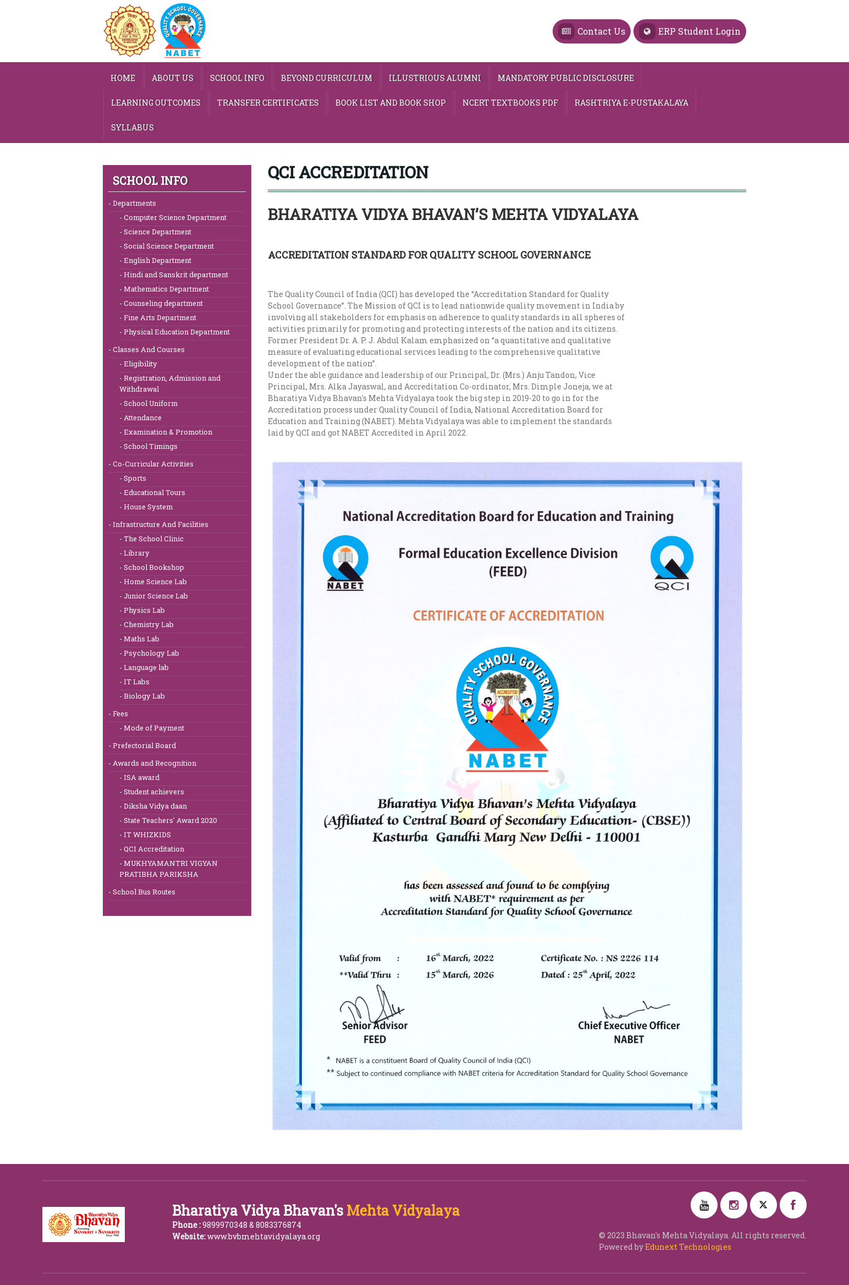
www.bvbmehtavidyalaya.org (263, 1236)
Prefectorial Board (143, 745)
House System (147, 506)
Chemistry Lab (148, 624)
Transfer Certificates (268, 102)
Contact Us (591, 31)
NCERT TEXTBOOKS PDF (510, 102)
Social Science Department (168, 245)
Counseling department (162, 302)
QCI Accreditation (153, 848)
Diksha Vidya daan (154, 805)
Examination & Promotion (167, 431)
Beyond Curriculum (326, 78)
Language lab (145, 667)
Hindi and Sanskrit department (175, 274)
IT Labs (136, 681)
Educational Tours (153, 492)
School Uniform (150, 403)
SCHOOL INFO (237, 78)
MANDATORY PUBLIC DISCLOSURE (566, 78)
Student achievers (153, 791)
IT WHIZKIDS (146, 834)
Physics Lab (143, 609)
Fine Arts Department (159, 317)
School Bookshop (153, 567)
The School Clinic (153, 538)
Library (136, 552)
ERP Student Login (690, 31)
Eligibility (139, 363)
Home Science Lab (154, 581)
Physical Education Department (176, 331)
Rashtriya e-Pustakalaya (631, 102)
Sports (134, 477)
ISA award (140, 777)
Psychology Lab (150, 652)
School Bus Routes (143, 891)
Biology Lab (143, 695)
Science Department (156, 231)
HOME (123, 78)
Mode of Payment (153, 727)
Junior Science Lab (155, 595)
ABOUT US (173, 78)
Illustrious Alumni (435, 78)
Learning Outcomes (156, 102)
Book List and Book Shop (390, 102)
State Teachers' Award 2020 (169, 820)
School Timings (150, 446)
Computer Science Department (174, 217)
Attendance (142, 417)
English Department (156, 260)
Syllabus (132, 127)
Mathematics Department (165, 288)
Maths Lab (140, 638)
